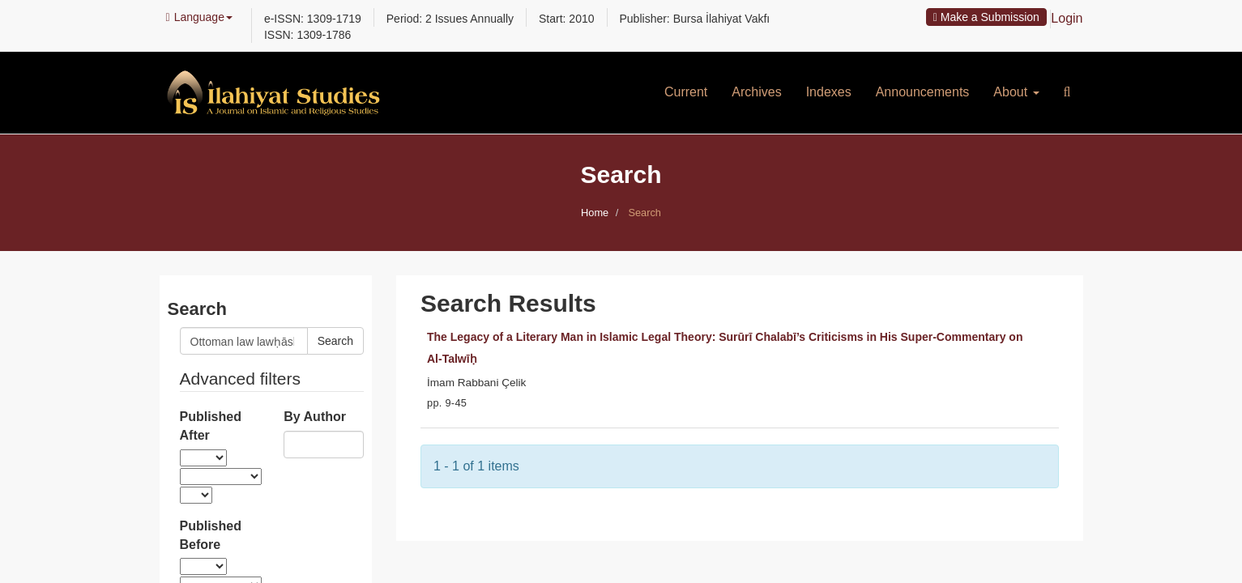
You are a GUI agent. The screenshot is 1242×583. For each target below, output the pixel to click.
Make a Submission (986, 17)
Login (1066, 18)
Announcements (923, 92)
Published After (210, 426)
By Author (315, 416)
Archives (756, 92)
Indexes (828, 92)
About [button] (1016, 92)
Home (594, 212)
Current (685, 92)
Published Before (210, 535)
